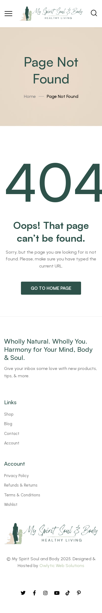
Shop (9, 414)
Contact (11, 433)
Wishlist (10, 504)
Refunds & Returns (21, 485)
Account (11, 443)
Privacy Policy (16, 475)
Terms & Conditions (22, 495)
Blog (8, 423)
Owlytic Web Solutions (61, 565)
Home (30, 96)
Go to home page (51, 288)
